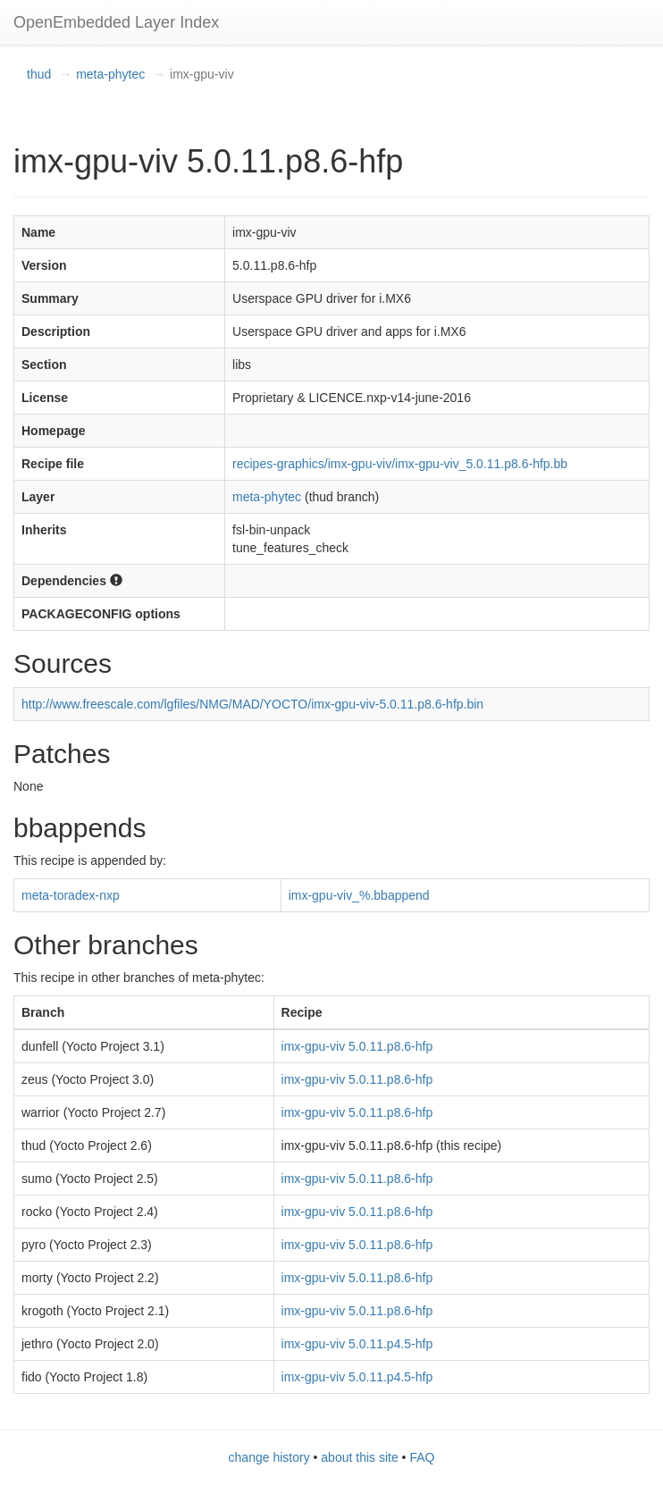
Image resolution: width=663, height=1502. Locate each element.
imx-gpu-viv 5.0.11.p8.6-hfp (357, 1046)
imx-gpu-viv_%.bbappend (359, 895)
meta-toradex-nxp (70, 895)
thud (39, 74)
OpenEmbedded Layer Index (116, 22)
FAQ (421, 1457)
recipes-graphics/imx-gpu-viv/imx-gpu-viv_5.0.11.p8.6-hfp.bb (399, 464)
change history (269, 1457)
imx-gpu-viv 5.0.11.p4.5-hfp (357, 1344)
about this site (359, 1457)
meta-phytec (110, 74)
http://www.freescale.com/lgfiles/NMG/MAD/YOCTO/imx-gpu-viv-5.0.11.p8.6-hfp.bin (252, 704)
